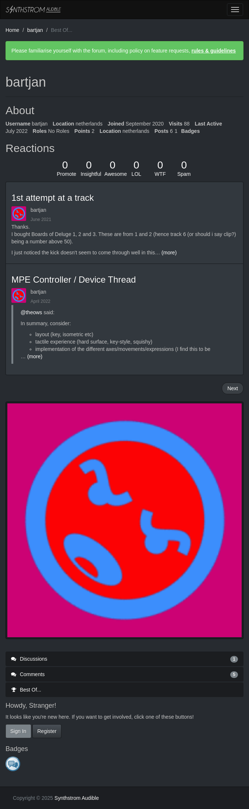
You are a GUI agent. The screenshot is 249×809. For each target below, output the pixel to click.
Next (232, 388)
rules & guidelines (213, 51)
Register (46, 731)
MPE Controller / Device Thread (73, 279)
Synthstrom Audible (33, 9)
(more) (169, 252)
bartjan (38, 210)
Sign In (18, 731)
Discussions (124, 659)
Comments (124, 674)
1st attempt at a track (52, 198)
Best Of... (26, 690)
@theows (31, 312)
